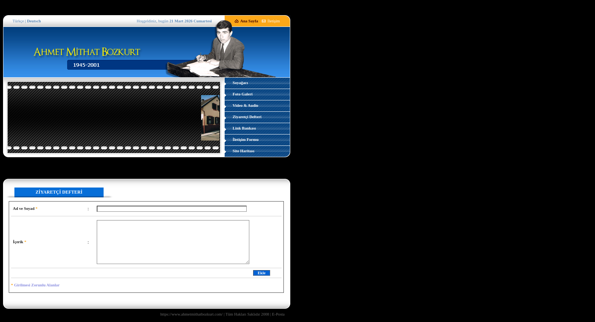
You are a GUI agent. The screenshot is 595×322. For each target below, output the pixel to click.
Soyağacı (240, 83)
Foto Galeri (242, 94)
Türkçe (18, 21)
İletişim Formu (245, 140)
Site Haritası (243, 151)
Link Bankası (244, 128)
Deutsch (34, 21)
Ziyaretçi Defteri (247, 117)
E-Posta (278, 314)
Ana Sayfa (249, 21)
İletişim (274, 21)
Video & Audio (245, 105)
